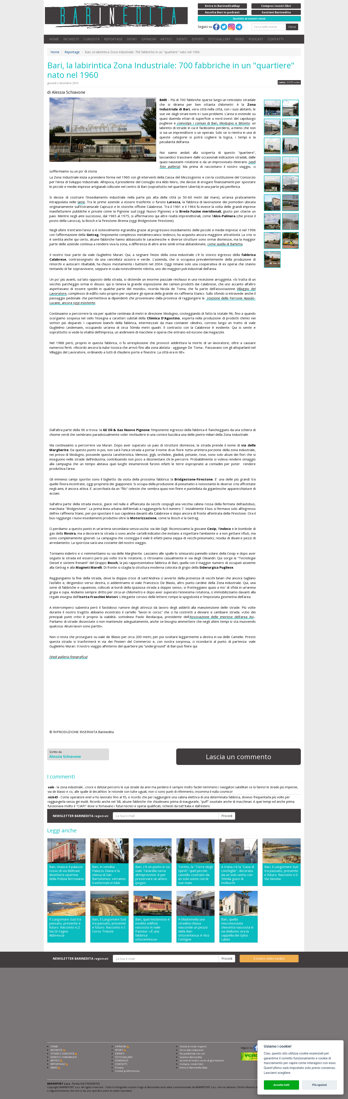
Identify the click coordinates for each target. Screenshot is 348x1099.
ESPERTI (198, 39)
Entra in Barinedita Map (193, 1067)
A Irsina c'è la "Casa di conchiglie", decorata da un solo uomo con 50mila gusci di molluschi (237, 875)
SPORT (132, 39)
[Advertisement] (152, 392)
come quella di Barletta (225, 244)
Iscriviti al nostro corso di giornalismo (202, 1060)
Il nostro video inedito (269, 958)
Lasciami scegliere (277, 1073)
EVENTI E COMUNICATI (64, 1057)
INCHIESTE (71, 39)
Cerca (292, 27)
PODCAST (256, 39)
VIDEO (239, 39)
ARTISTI (166, 39)
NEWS (54, 1067)
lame (81, 202)
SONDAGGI (121, 1060)
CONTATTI (275, 39)
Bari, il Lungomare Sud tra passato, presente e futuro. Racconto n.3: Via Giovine (281, 873)
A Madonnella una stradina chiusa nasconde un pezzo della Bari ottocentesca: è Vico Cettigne (193, 929)
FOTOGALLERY (219, 39)
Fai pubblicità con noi (192, 1053)
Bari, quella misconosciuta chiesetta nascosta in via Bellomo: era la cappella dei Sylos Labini (237, 929)
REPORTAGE (113, 39)
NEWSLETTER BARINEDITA (80, 816)
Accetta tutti (281, 1085)
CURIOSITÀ (91, 39)
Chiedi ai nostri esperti (193, 1046)
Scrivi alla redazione (192, 1050)
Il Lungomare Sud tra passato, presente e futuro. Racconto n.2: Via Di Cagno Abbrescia (65, 927)
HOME (54, 39)
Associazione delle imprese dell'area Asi (222, 616)
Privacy (119, 1067)
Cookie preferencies (127, 1071)
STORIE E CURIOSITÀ (62, 1053)
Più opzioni (319, 1085)
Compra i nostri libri (191, 1064)
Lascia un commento (238, 756)
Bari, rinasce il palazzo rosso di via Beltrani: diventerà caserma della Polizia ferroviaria (66, 873)
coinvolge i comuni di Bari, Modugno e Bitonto (213, 123)
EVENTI (181, 39)
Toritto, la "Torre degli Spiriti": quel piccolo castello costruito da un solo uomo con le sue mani (195, 875)
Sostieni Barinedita (191, 1057)
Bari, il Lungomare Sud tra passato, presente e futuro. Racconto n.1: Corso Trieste (109, 925)
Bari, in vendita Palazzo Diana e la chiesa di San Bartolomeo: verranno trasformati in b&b (109, 875)
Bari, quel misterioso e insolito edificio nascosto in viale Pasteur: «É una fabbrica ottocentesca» (152, 929)
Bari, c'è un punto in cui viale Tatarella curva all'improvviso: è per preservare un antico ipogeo (152, 875)
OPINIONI (149, 39)
